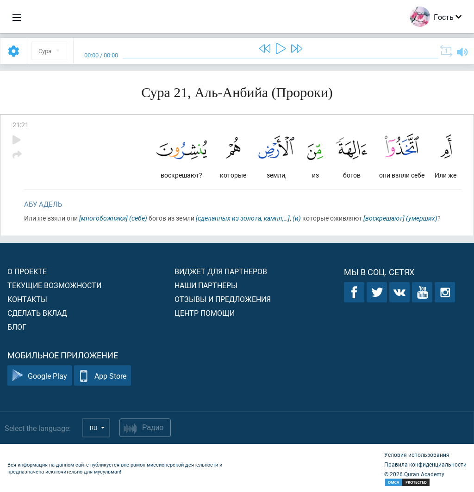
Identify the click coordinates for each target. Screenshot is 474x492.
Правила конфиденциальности (425, 464)
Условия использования (416, 454)
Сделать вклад (37, 313)
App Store (102, 376)
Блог (16, 327)
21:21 (20, 124)
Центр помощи (205, 313)
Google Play (39, 376)
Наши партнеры (206, 285)
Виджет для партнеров (221, 271)
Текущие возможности (54, 285)
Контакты (27, 299)
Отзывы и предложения (223, 299)
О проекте (27, 271)
